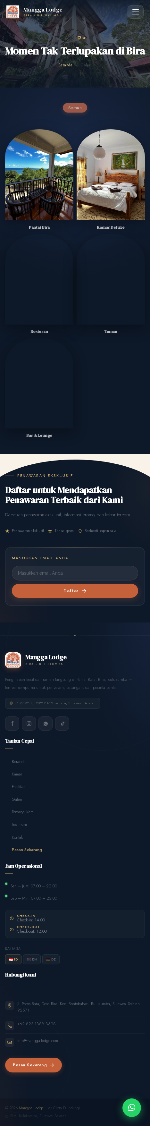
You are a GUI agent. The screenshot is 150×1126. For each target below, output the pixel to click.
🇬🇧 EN (32, 959)
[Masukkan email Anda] (75, 573)
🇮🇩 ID (13, 959)
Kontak (14, 837)
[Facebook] (12, 723)
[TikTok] (62, 723)
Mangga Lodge (31, 1108)
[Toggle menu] (136, 12)
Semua (75, 108)
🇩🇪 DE (51, 959)
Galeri (13, 799)
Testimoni (16, 824)
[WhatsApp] (45, 723)
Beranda (65, 65)
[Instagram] (29, 723)
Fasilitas (15, 786)
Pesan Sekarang (23, 849)
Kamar (13, 774)
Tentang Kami (19, 812)
